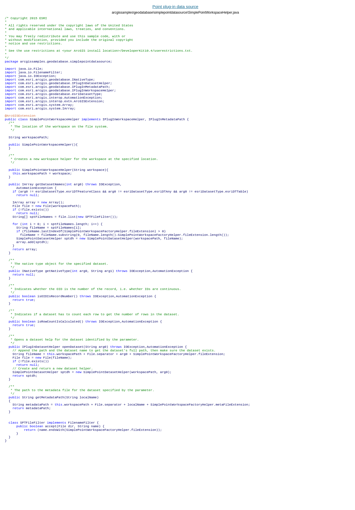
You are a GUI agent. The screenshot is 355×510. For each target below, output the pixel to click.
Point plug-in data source (176, 6)
